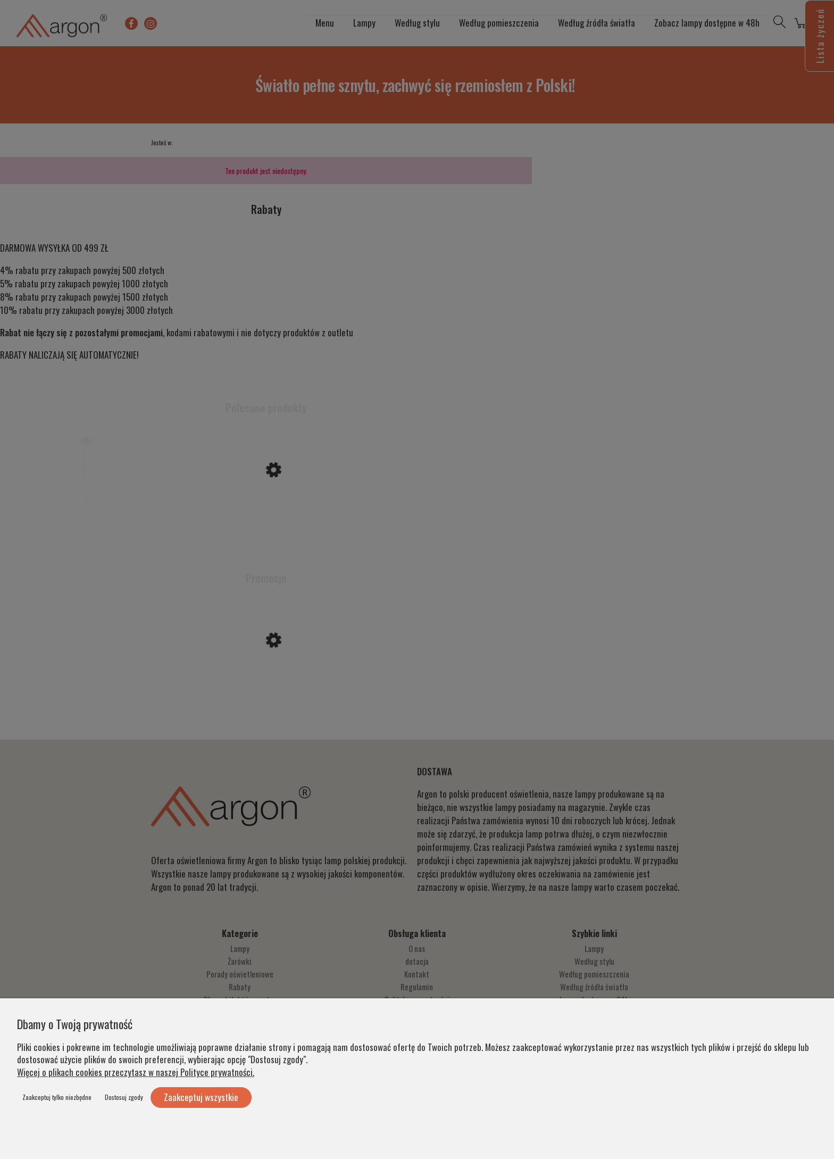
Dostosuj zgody (124, 1097)
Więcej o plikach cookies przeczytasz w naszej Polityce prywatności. (135, 1072)
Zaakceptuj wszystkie (201, 1097)
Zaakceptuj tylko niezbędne (56, 1097)
